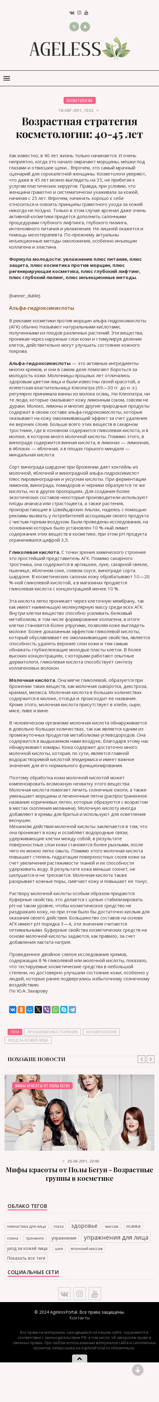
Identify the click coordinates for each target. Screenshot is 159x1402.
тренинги (35, 1238)
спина (12, 1238)
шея (59, 1248)
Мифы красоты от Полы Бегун (42, 1085)
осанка (133, 1226)
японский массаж (87, 1248)
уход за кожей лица (28, 1040)
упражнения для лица (116, 1237)
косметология (101, 1032)
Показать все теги (26, 1258)
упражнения (63, 1238)
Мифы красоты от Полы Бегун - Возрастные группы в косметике (79, 1174)
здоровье (84, 1225)
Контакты (79, 1318)
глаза (59, 1226)
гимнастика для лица (26, 1226)
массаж (112, 1226)
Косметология (80, 100)
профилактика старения (53, 1032)
